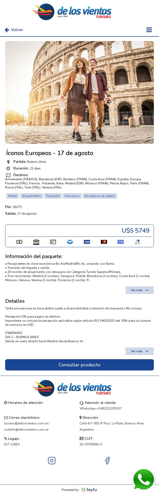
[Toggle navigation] (149, 30)
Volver (14, 30)
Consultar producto (80, 365)
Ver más (139, 290)
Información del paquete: (33, 256)
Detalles (15, 301)
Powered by (80, 489)
